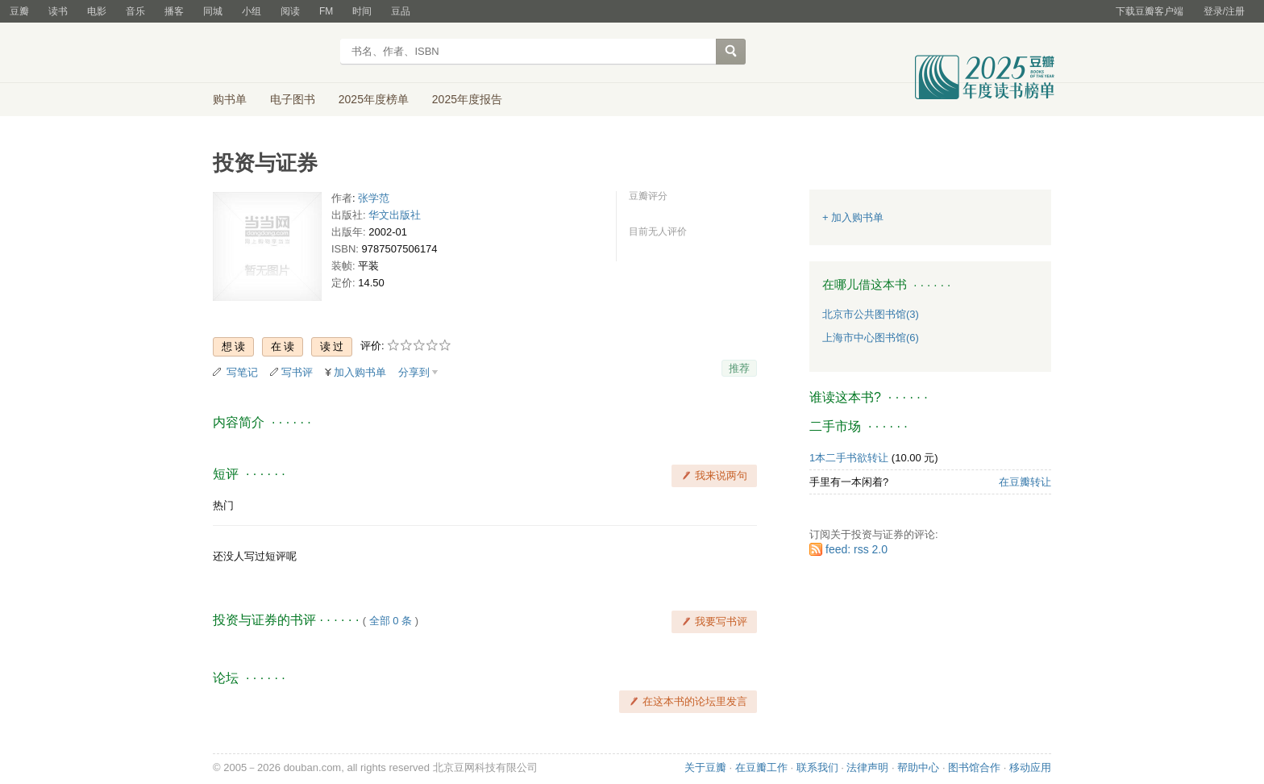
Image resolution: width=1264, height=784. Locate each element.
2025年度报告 (467, 99)
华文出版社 (394, 215)
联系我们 (817, 767)
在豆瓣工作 (761, 767)
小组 (251, 11)
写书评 (297, 372)
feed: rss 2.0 (856, 549)
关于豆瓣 (705, 767)
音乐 (135, 11)
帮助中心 (918, 767)
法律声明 (867, 767)
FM (326, 11)
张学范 (373, 198)
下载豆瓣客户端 (1149, 11)
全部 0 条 (390, 621)
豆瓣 (19, 11)
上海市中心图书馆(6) (870, 338)
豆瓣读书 (271, 53)
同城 (212, 11)
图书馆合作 (974, 767)
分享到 (414, 372)
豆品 (400, 11)
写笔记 (242, 372)
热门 (223, 505)
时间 (362, 11)
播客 (174, 11)
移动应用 (1030, 767)
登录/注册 (1224, 11)
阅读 (290, 11)
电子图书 (292, 99)
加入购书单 (360, 372)
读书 (58, 11)
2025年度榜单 (374, 99)
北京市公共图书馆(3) (870, 314)
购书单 (230, 99)
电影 (96, 11)
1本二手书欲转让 (848, 458)
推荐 (739, 368)
